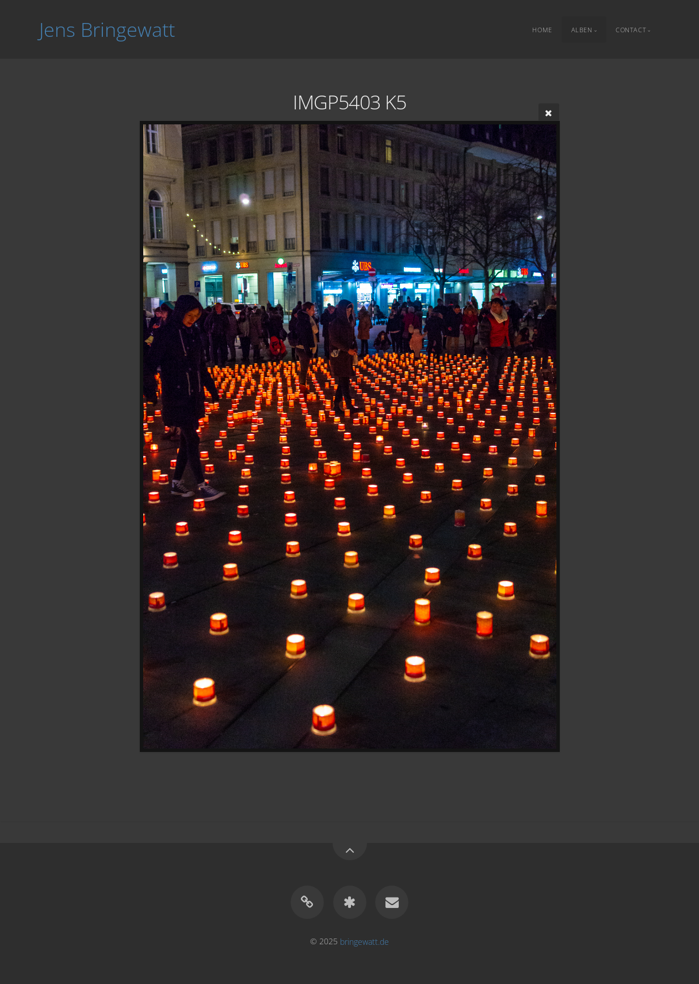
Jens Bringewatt (107, 29)
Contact (631, 29)
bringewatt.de (364, 941)
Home (542, 29)
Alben (582, 29)
